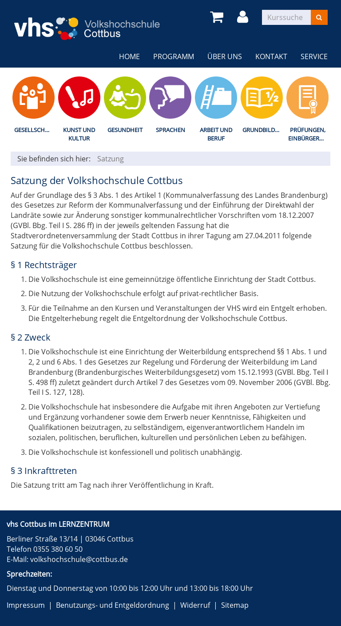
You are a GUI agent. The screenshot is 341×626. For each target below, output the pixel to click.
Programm (173, 56)
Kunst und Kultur (79, 134)
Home (129, 56)
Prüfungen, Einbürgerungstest (309, 134)
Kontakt (271, 56)
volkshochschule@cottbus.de (79, 559)
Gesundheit (125, 130)
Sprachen (170, 130)
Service (314, 56)
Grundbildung (263, 130)
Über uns (224, 56)
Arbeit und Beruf (216, 134)
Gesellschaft (34, 130)
